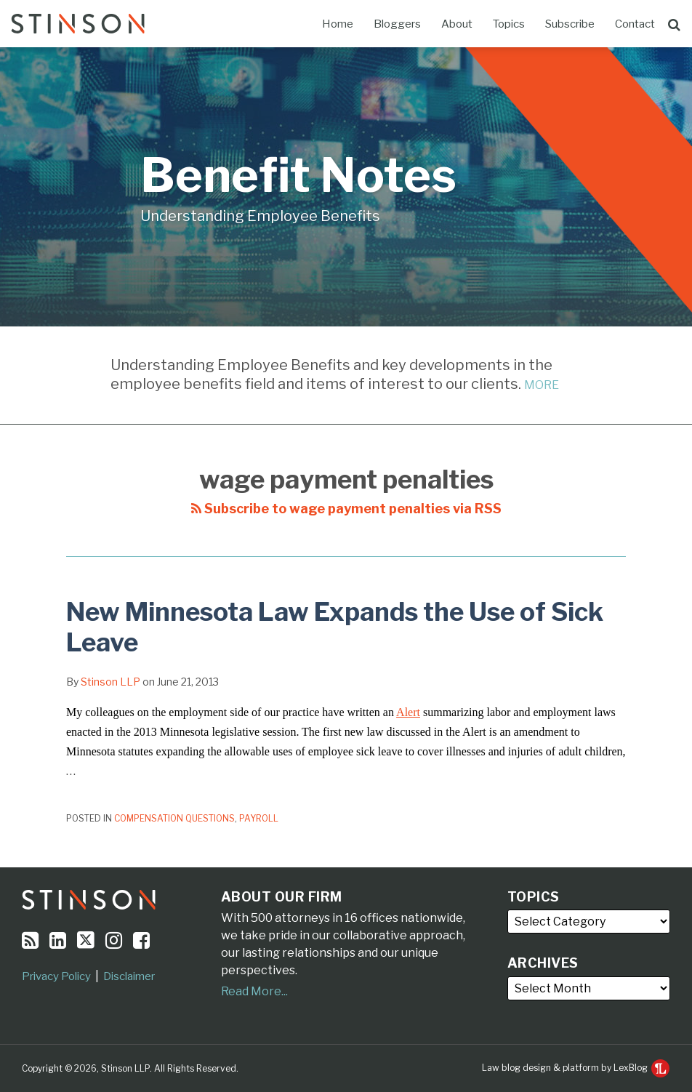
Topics (509, 24)
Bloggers (397, 24)
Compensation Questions (174, 818)
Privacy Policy (56, 976)
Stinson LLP (110, 681)
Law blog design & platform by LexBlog (575, 1067)
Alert (408, 712)
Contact (635, 24)
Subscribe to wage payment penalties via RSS (346, 508)
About (456, 24)
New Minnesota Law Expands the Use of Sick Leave (334, 627)
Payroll (258, 818)
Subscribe (570, 24)
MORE (541, 385)
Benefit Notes (298, 175)
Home (337, 24)
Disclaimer (129, 976)
